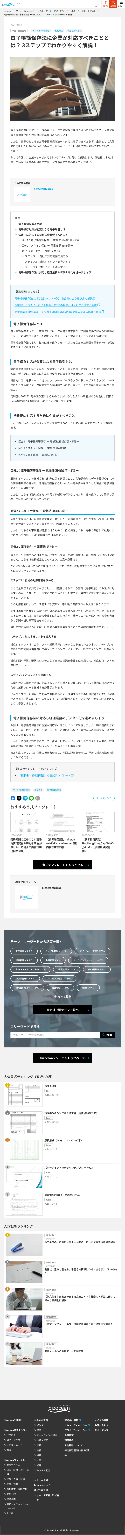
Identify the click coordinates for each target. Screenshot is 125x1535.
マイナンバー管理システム (92, 951)
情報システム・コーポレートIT (18, 1506)
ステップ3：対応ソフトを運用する (45, 267)
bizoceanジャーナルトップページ (62, 1058)
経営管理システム (60, 987)
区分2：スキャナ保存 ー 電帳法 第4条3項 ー (47, 245)
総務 (39, 1445)
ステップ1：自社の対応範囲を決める (46, 256)
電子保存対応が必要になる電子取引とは (41, 229)
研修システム (88, 987)
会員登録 (113, 4)
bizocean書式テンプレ (16, 1430)
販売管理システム (24, 960)
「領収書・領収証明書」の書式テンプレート (44, 775)
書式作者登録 (41, 1490)
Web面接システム (96, 969)
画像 (9, 1450)
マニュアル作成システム (59, 978)
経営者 (40, 1425)
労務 (39, 1455)
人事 (39, 1460)
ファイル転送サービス (56, 951)
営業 (39, 1430)
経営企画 (11, 1499)
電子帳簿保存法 (74, 30)
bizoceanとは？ (42, 1485)
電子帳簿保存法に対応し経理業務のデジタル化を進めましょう (54, 272)
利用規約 (69, 1440)
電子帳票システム (24, 951)
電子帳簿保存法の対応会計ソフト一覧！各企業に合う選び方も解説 (53, 298)
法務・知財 (12, 1484)
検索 (107, 1035)
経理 (39, 1465)
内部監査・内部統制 (17, 1489)
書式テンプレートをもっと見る (62, 865)
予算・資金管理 (19, 30)
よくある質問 (101, 1420)
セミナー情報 (41, 1480)
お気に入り (105, 798)
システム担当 (43, 1470)
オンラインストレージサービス (88, 960)
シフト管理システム (25, 978)
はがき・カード (14, 1445)
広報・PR (11, 1494)
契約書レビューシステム (27, 987)
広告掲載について (73, 1445)
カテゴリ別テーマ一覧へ (62, 1010)
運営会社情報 (71, 1420)
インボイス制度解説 (41, 30)
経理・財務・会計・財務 (18, 1472)
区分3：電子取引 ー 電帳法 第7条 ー (43, 251)
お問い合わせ (101, 1425)
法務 (39, 1450)
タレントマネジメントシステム (30, 969)
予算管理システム (66, 969)
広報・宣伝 (42, 1440)
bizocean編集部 (43, 189)
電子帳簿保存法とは (30, 224)
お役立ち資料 (41, 1420)
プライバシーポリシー (75, 1430)
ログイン (105, 4)
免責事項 (69, 1435)
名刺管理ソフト (53, 960)
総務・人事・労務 (16, 1479)
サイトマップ (101, 1430)
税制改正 (59, 30)
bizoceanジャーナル (14, 1460)
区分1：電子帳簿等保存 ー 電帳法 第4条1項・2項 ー (52, 240)
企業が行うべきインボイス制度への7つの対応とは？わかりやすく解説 (55, 305)
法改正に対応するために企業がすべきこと (43, 235)
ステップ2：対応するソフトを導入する (48, 261)
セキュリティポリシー (75, 1425)
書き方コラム (13, 1465)
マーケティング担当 (47, 1435)
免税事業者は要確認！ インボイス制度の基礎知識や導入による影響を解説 (57, 312)
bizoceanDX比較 (12, 1420)
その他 (10, 1513)
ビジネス (11, 1435)
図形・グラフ (13, 1440)
